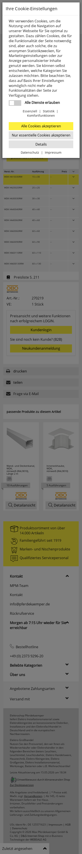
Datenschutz (30, 152)
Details (41, 144)
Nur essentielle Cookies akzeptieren (41, 135)
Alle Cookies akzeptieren (41, 126)
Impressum (53, 152)
